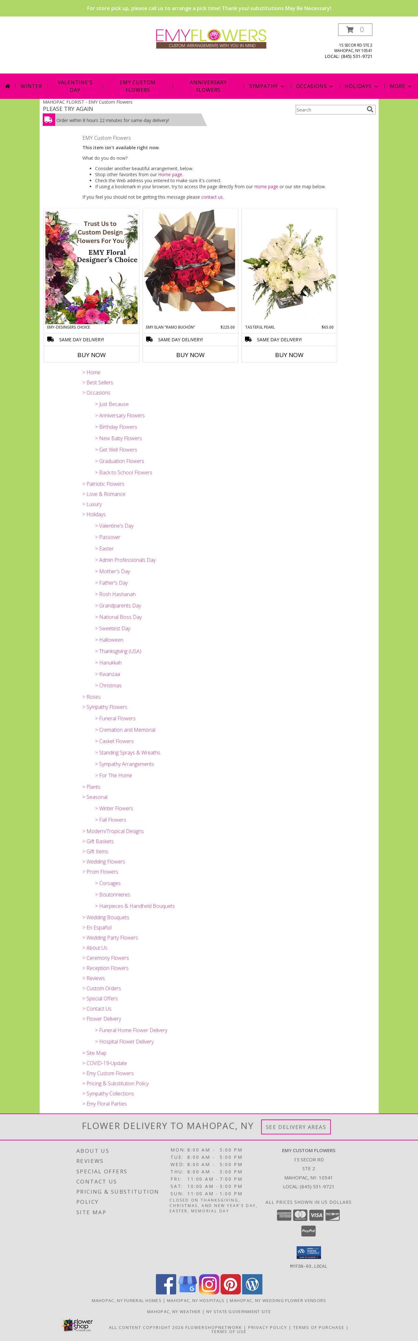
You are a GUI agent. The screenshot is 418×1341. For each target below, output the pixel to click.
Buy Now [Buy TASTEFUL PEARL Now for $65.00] (289, 355)
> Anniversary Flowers (120, 415)
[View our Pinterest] (231, 1292)
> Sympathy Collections (108, 1093)
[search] (370, 109)
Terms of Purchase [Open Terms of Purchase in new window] (318, 1327)
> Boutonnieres (112, 894)
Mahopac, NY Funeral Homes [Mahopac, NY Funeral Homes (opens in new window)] (127, 1300)
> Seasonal (94, 796)
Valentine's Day (75, 86)
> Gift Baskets (98, 841)
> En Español (97, 927)
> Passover (107, 537)
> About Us (94, 947)
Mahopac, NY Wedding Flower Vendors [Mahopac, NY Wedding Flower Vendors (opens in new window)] (278, 1300)
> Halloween (109, 639)
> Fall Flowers (110, 819)
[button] (355, 29)
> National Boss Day (118, 616)
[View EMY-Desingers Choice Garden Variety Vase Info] (91, 266)
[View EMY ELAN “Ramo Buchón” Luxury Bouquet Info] (190, 266)
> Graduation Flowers (119, 461)
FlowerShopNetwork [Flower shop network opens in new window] (213, 1327)
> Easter (104, 548)
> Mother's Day (112, 571)
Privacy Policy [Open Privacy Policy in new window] (267, 1327)
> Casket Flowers (114, 741)
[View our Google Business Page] (187, 1292)
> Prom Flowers (100, 871)
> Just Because (112, 404)
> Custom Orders (101, 988)
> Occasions (96, 392)
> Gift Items (95, 851)
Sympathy (267, 86)
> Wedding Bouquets (105, 917)
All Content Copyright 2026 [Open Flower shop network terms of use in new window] (146, 1327)
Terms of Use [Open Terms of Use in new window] (229, 1331)
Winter (31, 86)
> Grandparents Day (118, 605)
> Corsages (108, 883)
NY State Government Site (238, 1311)
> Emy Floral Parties (104, 1103)
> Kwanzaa (107, 673)
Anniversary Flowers (208, 86)
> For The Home (113, 775)
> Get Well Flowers (116, 449)
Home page (170, 174)
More (401, 86)
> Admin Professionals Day (125, 559)
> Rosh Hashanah (115, 594)
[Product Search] (330, 109)
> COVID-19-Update (104, 1063)
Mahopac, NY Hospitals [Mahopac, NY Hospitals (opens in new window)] (195, 1300)
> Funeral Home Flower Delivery (131, 1030)
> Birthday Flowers (116, 426)
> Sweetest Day (112, 628)
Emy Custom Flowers (138, 86)
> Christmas (108, 685)
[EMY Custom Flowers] (211, 38)
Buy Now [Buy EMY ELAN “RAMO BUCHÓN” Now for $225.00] (190, 355)
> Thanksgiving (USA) (118, 651)
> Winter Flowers (114, 808)
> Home (91, 372)
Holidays (362, 86)
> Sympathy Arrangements (124, 763)
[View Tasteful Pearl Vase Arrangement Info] (289, 266)
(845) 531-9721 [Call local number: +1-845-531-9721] (356, 56)
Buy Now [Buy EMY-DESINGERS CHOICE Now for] (91, 355)
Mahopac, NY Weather (174, 1311)
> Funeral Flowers (115, 718)
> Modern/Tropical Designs (113, 831)
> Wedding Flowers (103, 861)
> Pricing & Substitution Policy (115, 1083)
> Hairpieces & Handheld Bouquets (135, 905)
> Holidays (94, 514)
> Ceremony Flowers (105, 957)
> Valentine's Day (114, 525)
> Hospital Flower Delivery (124, 1041)
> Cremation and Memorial (125, 729)
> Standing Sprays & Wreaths (127, 752)
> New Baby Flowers (118, 438)
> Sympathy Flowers (104, 706)
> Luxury (92, 504)
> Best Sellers (97, 382)
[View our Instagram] (209, 1292)
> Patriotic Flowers (103, 483)
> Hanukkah (108, 662)
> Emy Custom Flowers (108, 1073)
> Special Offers (100, 998)
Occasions (315, 86)
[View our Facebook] (166, 1292)
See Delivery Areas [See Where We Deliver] (296, 1127)
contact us (212, 197)
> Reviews (93, 978)
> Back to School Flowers (123, 472)
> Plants (91, 786)
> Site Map (94, 1052)
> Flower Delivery (101, 1018)
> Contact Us (97, 1008)
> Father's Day (111, 582)
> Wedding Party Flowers (110, 937)
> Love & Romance (103, 494)
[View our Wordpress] (252, 1292)
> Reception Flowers (105, 968)
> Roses (91, 696)
